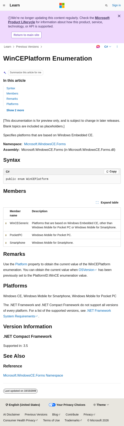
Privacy (88, 414)
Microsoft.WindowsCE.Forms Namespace (33, 375)
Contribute (72, 414)
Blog (55, 414)
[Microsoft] (62, 5)
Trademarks (72, 420)
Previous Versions (27, 46)
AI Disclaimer (11, 414)
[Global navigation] (4, 5)
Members (12, 93)
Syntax (10, 88)
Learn (7, 46)
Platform (21, 264)
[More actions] (117, 47)
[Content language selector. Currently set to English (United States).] (22, 405)
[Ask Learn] (98, 47)
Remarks (12, 98)
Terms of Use (51, 420)
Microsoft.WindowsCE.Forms (45, 144)
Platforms (12, 104)
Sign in (116, 5)
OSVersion (86, 270)
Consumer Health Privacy (19, 420)
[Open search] (106, 5)
